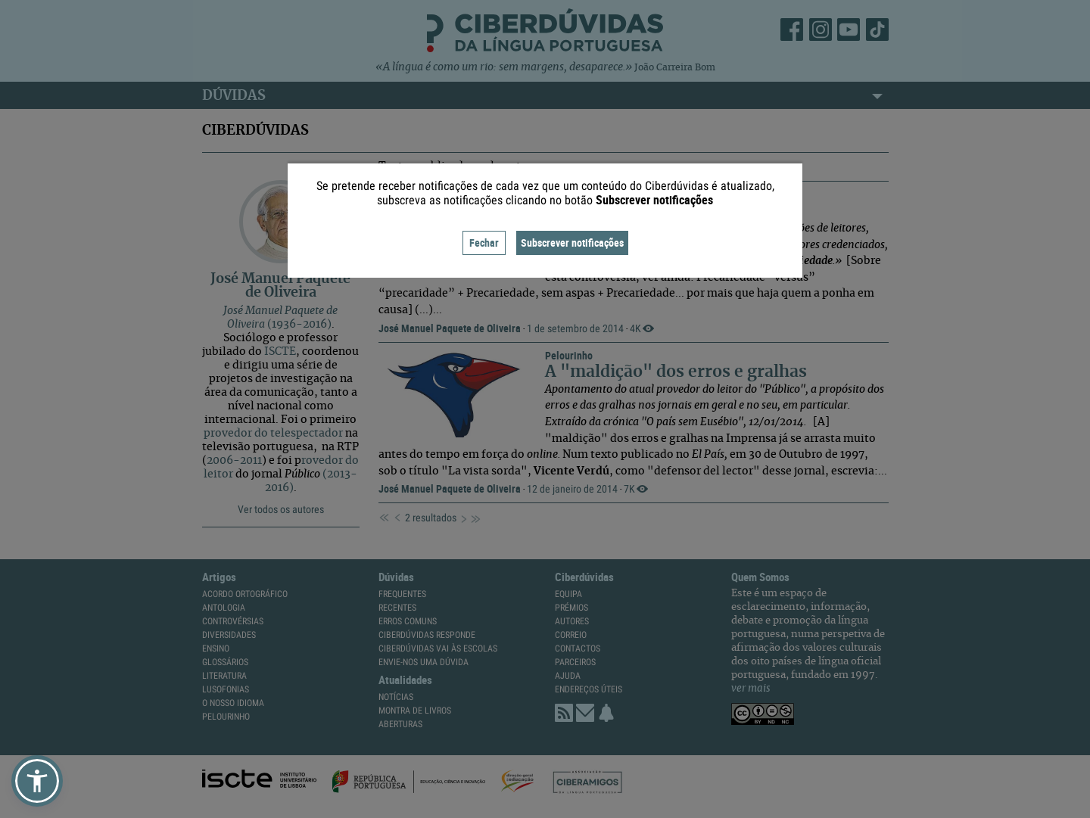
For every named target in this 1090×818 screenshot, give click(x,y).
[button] (37, 781)
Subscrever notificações (572, 242)
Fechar (484, 242)
